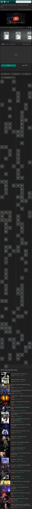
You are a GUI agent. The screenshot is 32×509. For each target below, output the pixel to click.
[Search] (30, 1)
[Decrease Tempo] (2, 27)
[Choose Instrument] (15, 44)
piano (7, 44)
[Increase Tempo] (7, 27)
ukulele (11, 44)
